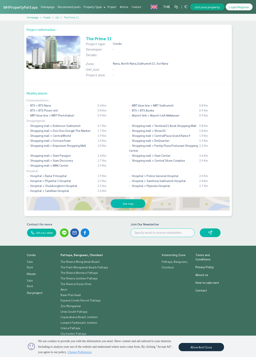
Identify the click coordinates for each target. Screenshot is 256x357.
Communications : (38, 100)
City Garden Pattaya (73, 333)
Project (112, 7)
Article (124, 7)
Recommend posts (69, 7)
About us (201, 275)
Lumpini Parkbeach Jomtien (79, 322)
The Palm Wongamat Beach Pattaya (84, 267)
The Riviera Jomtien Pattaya (79, 278)
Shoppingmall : (36, 121)
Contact (136, 7)
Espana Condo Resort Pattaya (81, 300)
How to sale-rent (207, 282)
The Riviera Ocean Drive (76, 284)
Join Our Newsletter (145, 224)
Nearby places (37, 93)
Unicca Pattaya (70, 328)
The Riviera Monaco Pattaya (79, 272)
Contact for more (39, 224)
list (57, 17)
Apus (64, 289)
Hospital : (32, 171)
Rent (30, 267)
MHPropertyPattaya (20, 7)
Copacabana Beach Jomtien (79, 317)
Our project (35, 293)
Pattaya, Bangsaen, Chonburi (82, 255)
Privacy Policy (204, 267)
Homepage (47, 7)
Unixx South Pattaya (74, 311)
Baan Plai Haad (71, 295)
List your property (207, 7)
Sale (30, 261)
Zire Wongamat (71, 306)
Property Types (94, 7)
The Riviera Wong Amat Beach (80, 261)
